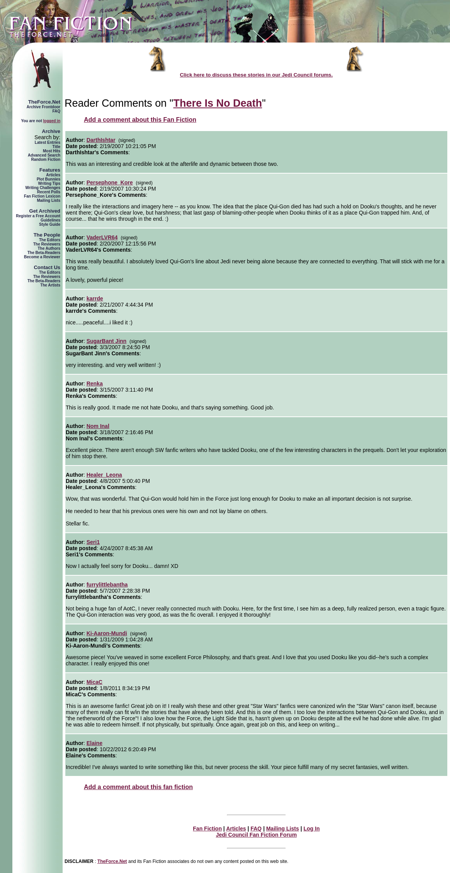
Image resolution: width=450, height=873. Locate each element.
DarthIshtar (101, 140)
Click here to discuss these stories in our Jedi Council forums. (256, 75)
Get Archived (44, 211)
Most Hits (51, 151)
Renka (95, 383)
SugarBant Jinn (106, 341)
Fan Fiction (207, 828)
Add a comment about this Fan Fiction (140, 119)
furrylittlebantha (107, 584)
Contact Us (47, 267)
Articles (53, 175)
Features (49, 170)
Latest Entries (47, 142)
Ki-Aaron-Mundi (107, 633)
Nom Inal (98, 426)
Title (56, 147)
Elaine (94, 743)
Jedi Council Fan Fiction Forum (256, 835)
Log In (311, 828)
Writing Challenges (43, 188)
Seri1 (93, 542)
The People (47, 235)
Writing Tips (49, 183)
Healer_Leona (104, 475)
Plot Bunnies (48, 179)
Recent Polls (48, 192)
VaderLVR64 (102, 237)
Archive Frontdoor (43, 107)
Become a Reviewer (42, 257)
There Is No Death (217, 103)
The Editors (49, 240)
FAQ (56, 111)
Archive (51, 131)
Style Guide (49, 224)
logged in (51, 121)
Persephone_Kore (110, 182)
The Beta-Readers (43, 253)
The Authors (49, 248)
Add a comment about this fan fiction (138, 787)
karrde (95, 298)
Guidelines (50, 220)
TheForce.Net (44, 102)
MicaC (94, 682)
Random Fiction (45, 159)
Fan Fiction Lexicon (42, 196)
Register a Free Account (38, 216)
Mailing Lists (48, 200)
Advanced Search (44, 155)
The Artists (50, 285)
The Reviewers (46, 244)
